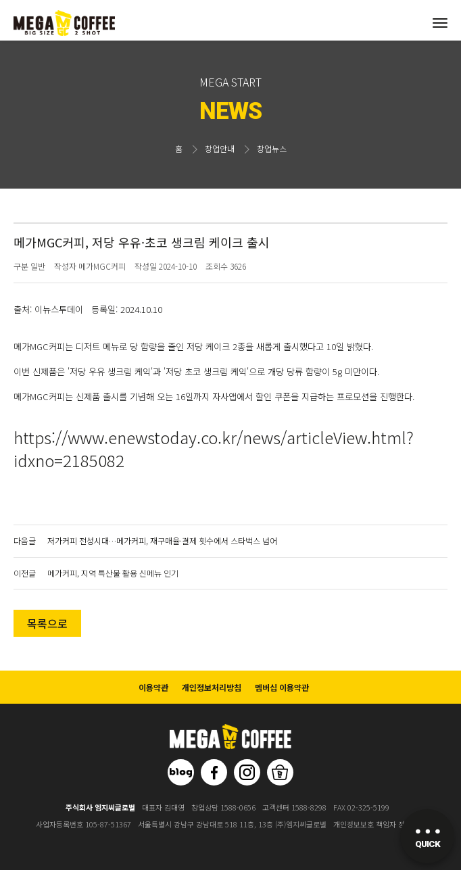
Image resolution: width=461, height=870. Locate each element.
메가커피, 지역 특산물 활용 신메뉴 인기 (112, 573)
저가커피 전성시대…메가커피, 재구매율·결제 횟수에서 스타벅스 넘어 (162, 540)
